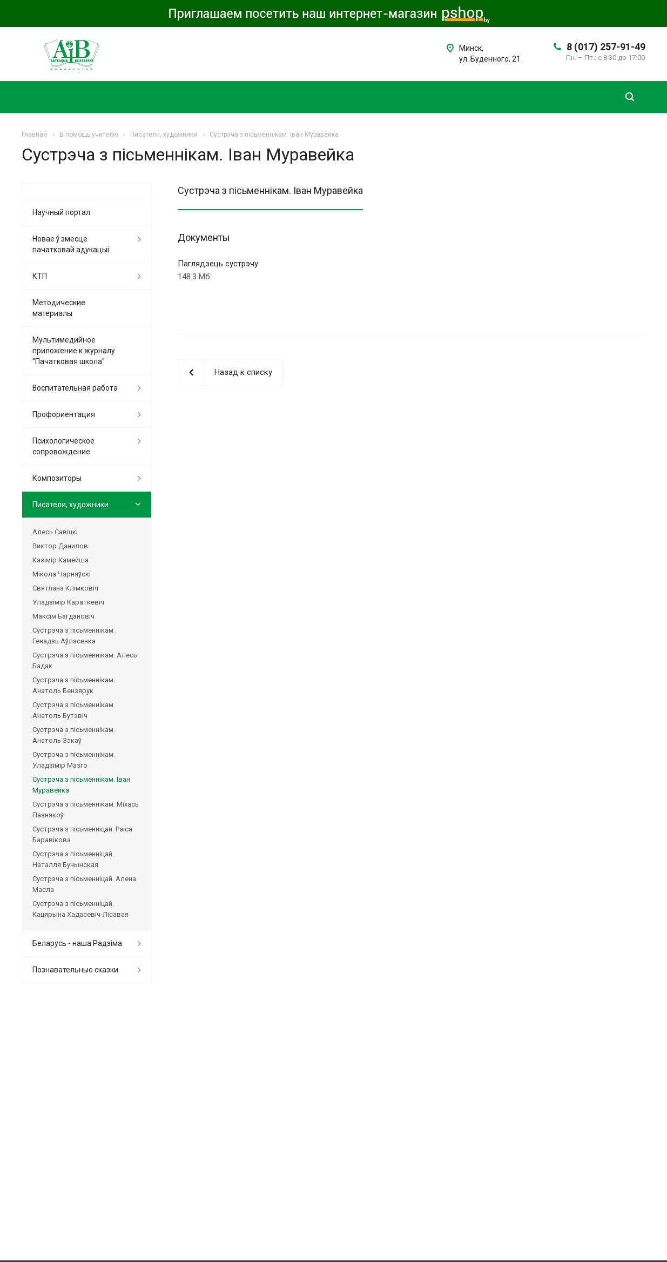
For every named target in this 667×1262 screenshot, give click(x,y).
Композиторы (57, 478)
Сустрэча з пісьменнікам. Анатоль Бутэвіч (73, 710)
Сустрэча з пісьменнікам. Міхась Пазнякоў (85, 809)
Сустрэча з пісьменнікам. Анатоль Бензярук (73, 685)
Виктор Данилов (60, 546)
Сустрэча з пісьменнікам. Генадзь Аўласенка (73, 635)
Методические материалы (58, 308)
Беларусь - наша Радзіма (77, 943)
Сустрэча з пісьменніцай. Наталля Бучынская (73, 859)
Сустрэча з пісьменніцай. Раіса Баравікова (82, 834)
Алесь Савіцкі (55, 532)
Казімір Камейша (60, 560)
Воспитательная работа (75, 388)
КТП (39, 276)
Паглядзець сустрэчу (218, 263)
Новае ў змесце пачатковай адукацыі (70, 244)
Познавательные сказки (75, 969)
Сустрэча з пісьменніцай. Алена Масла (84, 884)
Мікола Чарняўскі (61, 574)
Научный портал (61, 212)
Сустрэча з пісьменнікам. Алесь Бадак (84, 660)
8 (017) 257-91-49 (606, 46)
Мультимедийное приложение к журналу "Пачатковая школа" (73, 350)
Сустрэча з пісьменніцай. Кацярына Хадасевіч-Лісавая (80, 908)
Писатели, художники (70, 504)
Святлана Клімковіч (65, 588)
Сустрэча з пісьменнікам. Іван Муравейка (81, 784)
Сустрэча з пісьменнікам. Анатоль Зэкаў (73, 735)
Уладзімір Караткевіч (68, 602)
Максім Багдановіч (63, 616)
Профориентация (63, 414)
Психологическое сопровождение (63, 446)
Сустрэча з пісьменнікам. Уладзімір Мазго (73, 759)
